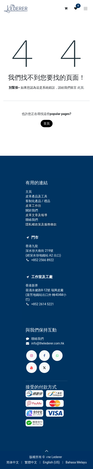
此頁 (80, 87)
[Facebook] (44, 355)
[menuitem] (12, 462)
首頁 (47, 123)
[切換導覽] (85, 8)
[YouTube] (31, 367)
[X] (44, 367)
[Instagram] (31, 355)
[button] (46, 451)
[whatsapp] (57, 355)
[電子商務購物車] (66, 8)
